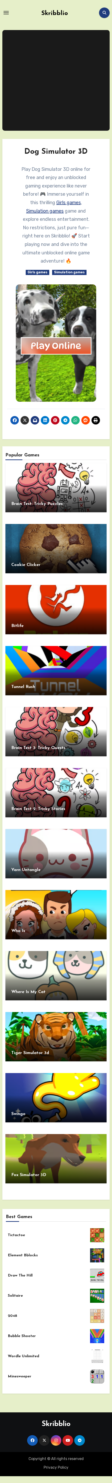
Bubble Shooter (22, 1336)
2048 (12, 1316)
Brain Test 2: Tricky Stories (38, 809)
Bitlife (17, 626)
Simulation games (45, 211)
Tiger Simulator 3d (30, 1053)
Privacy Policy (56, 1467)
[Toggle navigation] (6, 12)
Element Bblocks (23, 1255)
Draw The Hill (20, 1275)
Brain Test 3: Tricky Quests (38, 748)
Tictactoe (16, 1235)
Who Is (18, 931)
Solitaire (15, 1296)
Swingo (18, 1114)
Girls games (68, 202)
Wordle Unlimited (23, 1356)
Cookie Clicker (25, 565)
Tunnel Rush (23, 687)
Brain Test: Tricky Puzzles (37, 504)
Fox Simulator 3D (28, 1175)
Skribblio (54, 13)
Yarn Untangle (26, 870)
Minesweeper (19, 1376)
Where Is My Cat (28, 992)
